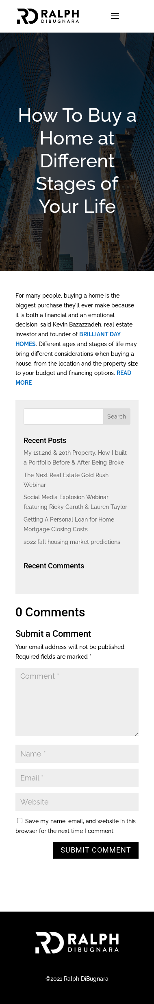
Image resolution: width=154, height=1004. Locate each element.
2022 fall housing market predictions (72, 542)
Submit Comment (96, 850)
